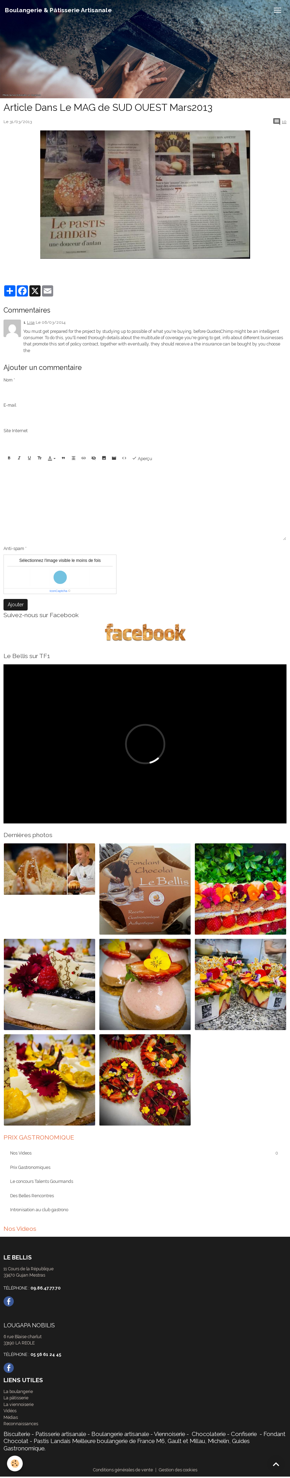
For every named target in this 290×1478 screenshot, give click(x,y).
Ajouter (16, 604)
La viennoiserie (18, 1404)
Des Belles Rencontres (32, 1195)
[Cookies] (15, 1463)
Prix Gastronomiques (30, 1167)
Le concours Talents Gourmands (41, 1181)
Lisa (31, 322)
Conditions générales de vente (123, 1469)
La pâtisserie (15, 1397)
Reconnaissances (20, 1423)
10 (284, 121)
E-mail (9, 405)
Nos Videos (20, 1153)
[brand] (58, 10)
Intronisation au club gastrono (39, 1209)
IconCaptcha (59, 591)
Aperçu (142, 458)
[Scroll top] (276, 1464)
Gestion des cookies (178, 1469)
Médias (10, 1417)
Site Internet (15, 430)
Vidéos (9, 1410)
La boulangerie (18, 1391)
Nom (8, 380)
